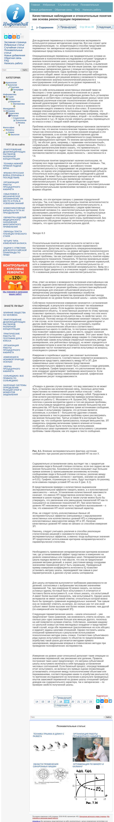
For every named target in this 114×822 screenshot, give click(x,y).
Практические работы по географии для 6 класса (12, 337)
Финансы (10, 130)
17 (54, 701)
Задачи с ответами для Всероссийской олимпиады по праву (15, 251)
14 (36, 701)
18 (60, 701)
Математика (19, 104)
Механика (10, 111)
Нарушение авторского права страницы (92, 816)
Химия (11, 132)
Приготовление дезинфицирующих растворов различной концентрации (14, 154)
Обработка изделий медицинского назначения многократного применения (14, 222)
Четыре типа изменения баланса (14, 242)
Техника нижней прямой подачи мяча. (13, 165)
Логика (11, 99)
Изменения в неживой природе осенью (13, 359)
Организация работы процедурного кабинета (11, 185)
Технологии (21, 120)
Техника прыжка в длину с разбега (48, 735)
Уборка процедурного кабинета (11, 368)
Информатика (9, 94)
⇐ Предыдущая (67, 27)
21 (78, 701)
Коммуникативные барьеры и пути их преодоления (14, 210)
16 (48, 701)
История (9, 97)
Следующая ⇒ (62, 705)
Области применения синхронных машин (45, 765)
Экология (15, 134)
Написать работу (13, 63)
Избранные (49, 5)
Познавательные (90, 5)
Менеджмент (9, 108)
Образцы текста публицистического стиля (15, 233)
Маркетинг (16, 101)
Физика (21, 123)
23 (90, 701)
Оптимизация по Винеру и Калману (88, 765)
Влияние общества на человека (14, 313)
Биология (12, 85)
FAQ (6, 60)
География (18, 89)
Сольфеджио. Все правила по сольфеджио (13, 378)
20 (72, 701)
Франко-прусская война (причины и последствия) (13, 175)
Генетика (15, 87)
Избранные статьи (14, 45)
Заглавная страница (15, 42)
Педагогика (13, 113)
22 (84, 701)
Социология (18, 118)
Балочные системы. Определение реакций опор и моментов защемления (15, 390)
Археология (11, 82)
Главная (35, 5)
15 (42, 701)
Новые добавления (14, 55)
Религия (14, 116)
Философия (8, 127)
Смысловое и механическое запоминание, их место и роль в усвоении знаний (13, 199)
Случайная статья (14, 47)
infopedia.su (36, 821)
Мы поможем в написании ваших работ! (15, 293)
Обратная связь (13, 58)
